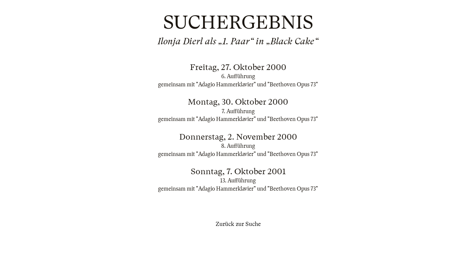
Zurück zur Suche (238, 224)
